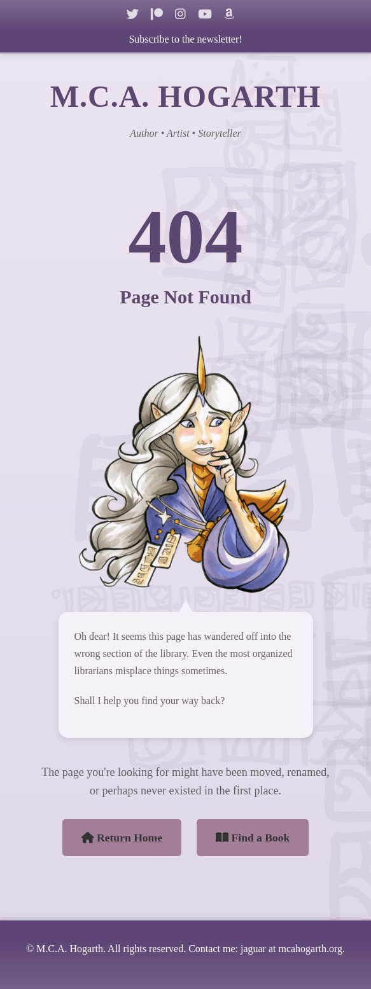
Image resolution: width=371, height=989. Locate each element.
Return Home (122, 837)
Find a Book (253, 837)
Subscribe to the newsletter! (185, 39)
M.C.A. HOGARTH (185, 96)
